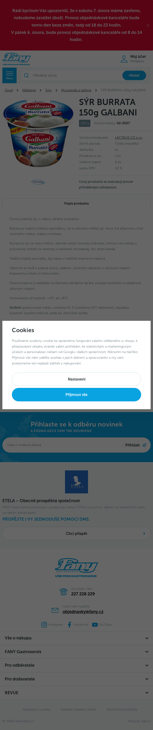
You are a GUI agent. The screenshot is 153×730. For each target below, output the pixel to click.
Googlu (69, 352)
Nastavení (76, 379)
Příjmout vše (76, 395)
